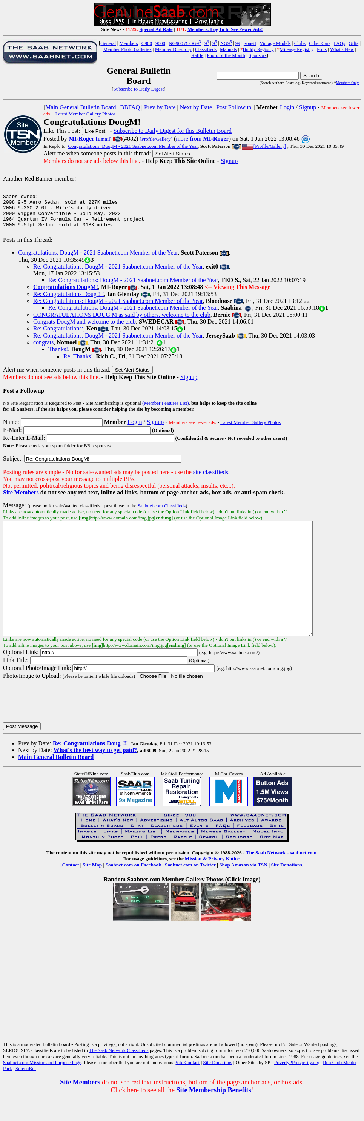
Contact (70, 888)
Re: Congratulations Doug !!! (68, 295)
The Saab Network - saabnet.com (281, 876)
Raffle (197, 55)
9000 (160, 43)
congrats (43, 343)
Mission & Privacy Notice (212, 882)
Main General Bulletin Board (80, 107)
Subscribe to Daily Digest (139, 89)
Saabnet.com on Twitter (190, 888)
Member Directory (173, 49)
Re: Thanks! (78, 357)
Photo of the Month (226, 55)
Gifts (353, 43)
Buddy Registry (258, 49)
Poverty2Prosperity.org (296, 1086)
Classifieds (206, 49)
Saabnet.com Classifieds (162, 507)
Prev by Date (160, 107)
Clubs (300, 43)
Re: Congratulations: (58, 329)
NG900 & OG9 (185, 43)
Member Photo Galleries (127, 49)
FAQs (339, 43)
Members (129, 43)
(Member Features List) (165, 404)
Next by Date (196, 107)
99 (237, 43)
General (108, 43)
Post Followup (233, 107)
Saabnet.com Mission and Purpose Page (42, 1086)
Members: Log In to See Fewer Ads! (225, 29)
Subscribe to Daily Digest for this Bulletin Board (173, 130)
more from (202, 138)
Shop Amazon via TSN (243, 888)
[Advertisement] (297, 221)
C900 (146, 43)
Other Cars (319, 43)
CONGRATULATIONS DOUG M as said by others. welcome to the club (121, 316)
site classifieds (210, 473)
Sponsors (258, 55)
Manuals (228, 49)
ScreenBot (25, 1092)
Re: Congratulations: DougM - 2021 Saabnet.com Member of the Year (118, 274)
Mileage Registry (296, 49)
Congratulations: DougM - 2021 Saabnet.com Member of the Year (133, 146)
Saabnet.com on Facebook (133, 888)
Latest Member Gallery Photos (85, 114)
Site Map (92, 888)
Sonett (250, 43)
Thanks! (58, 350)
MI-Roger (81, 138)
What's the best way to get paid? (95, 774)
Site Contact (187, 1086)
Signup (307, 107)
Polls (322, 49)
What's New (342, 49)
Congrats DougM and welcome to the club (84, 322)
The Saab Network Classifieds (119, 1074)
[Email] (104, 139)
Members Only (347, 83)
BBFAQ (130, 107)
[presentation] (60, 724)
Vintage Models (275, 43)
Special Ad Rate (155, 29)
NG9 (226, 43)
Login (287, 107)
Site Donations (286, 888)
